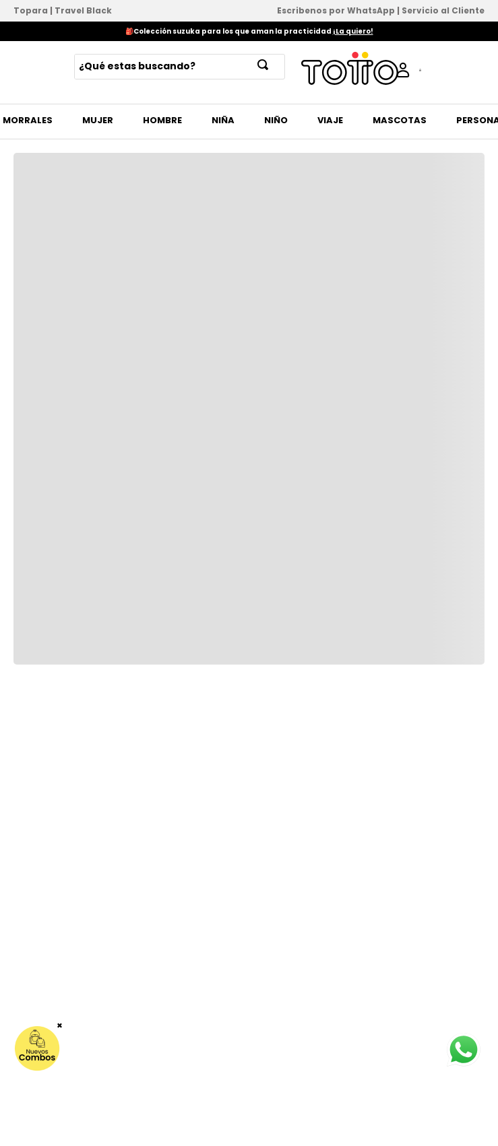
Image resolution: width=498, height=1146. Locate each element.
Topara (30, 10)
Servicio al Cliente (443, 10)
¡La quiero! (353, 31)
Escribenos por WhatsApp (336, 10)
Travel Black (83, 10)
